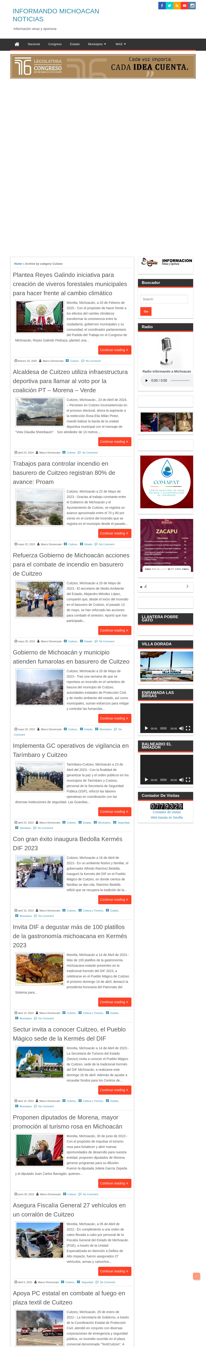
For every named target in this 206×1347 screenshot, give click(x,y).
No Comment (93, 360)
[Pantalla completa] (188, 728)
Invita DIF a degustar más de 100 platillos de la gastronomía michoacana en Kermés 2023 (70, 936)
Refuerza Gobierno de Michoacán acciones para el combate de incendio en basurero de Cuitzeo (71, 564)
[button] (141, 587)
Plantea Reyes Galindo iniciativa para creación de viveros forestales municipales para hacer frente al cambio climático (70, 284)
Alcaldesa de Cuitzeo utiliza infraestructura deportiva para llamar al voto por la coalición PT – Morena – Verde (70, 381)
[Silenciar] (181, 728)
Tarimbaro (25, 828)
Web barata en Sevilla (167, 817)
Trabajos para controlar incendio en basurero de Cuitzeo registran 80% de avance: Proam (64, 472)
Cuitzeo (74, 360)
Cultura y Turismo (93, 910)
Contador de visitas (167, 812)
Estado (88, 544)
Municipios (106, 729)
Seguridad (123, 822)
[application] (166, 718)
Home (18, 263)
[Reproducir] (146, 728)
